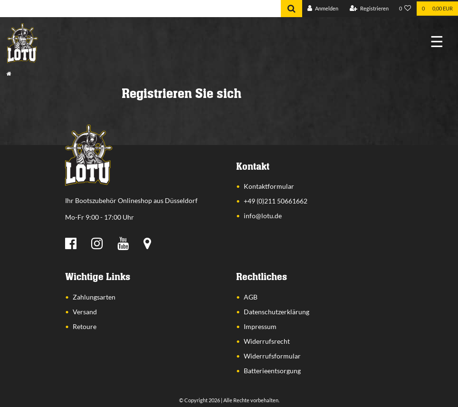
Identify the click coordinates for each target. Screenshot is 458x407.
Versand (85, 312)
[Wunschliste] (405, 8)
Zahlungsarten (94, 297)
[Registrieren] (369, 8)
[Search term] (140, 8)
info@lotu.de (263, 216)
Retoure (84, 326)
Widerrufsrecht (267, 341)
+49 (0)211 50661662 (275, 201)
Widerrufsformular (272, 356)
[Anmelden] (323, 8)
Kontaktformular (269, 186)
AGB (251, 297)
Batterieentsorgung (272, 371)
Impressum (260, 326)
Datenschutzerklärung (276, 312)
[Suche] (291, 8)
